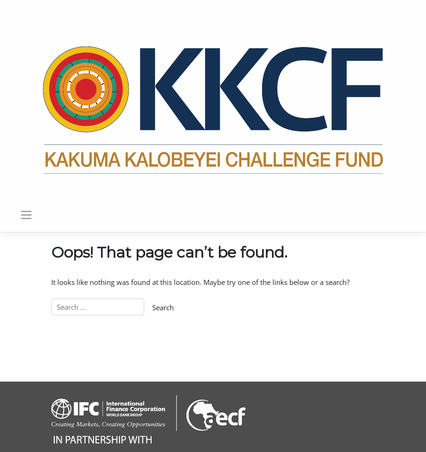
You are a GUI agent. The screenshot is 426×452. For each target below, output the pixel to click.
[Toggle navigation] (26, 215)
